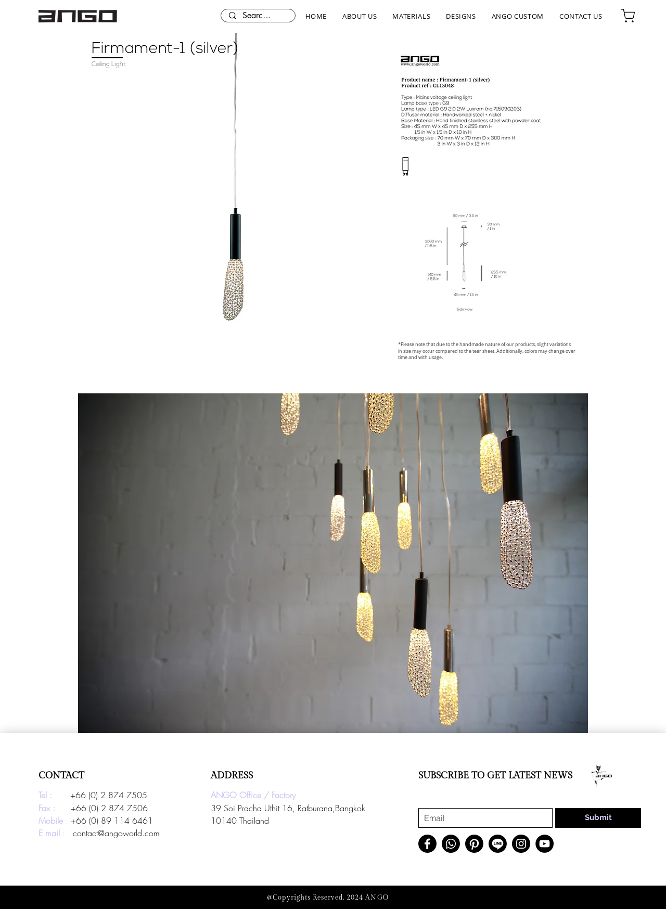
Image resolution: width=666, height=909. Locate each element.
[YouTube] (544, 844)
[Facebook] (427, 844)
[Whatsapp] (451, 844)
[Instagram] (521, 844)
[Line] (498, 844)
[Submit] (598, 818)
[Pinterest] (474, 844)
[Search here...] (257, 15)
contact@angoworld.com (116, 833)
